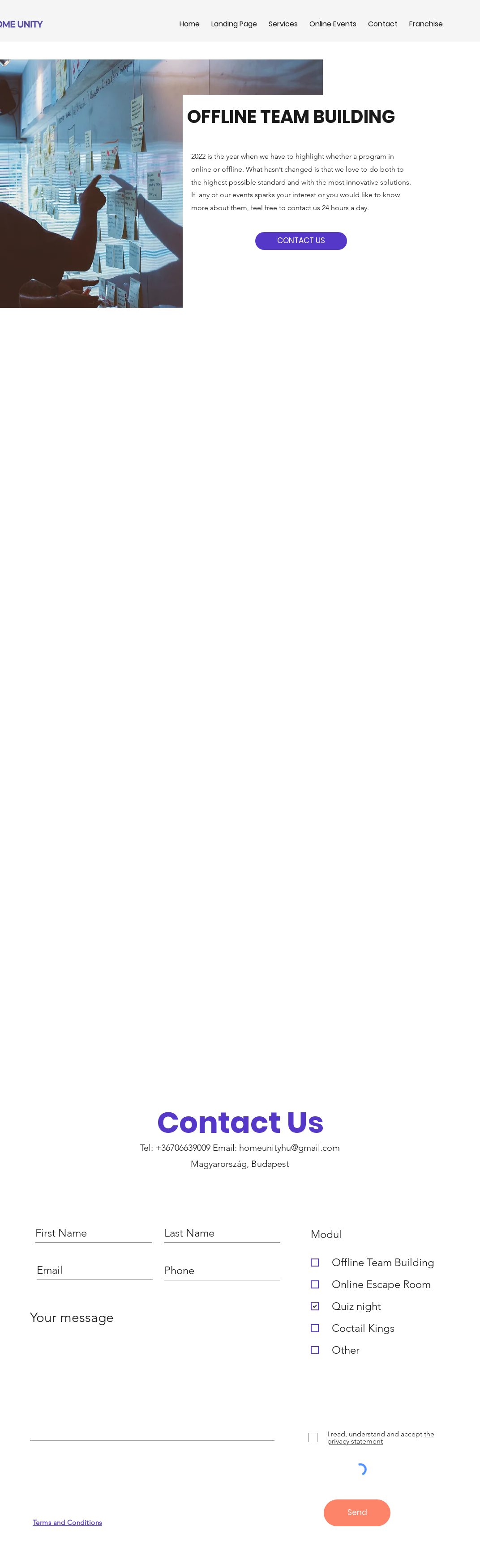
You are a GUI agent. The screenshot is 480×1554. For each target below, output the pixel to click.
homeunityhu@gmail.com (289, 1147)
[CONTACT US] (301, 241)
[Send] (357, 1512)
